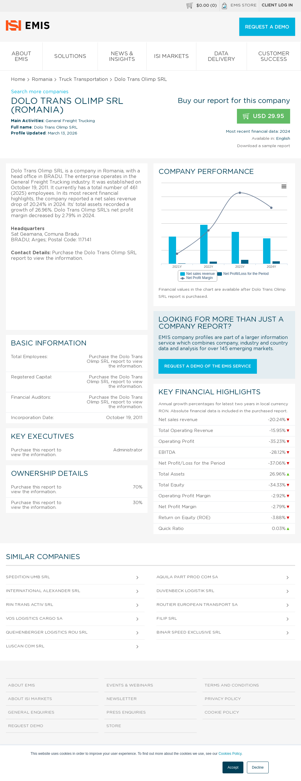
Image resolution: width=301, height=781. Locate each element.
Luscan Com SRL (25, 646)
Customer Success (274, 57)
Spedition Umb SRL (28, 577)
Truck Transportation (83, 79)
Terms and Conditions (232, 685)
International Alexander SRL (43, 591)
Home (18, 79)
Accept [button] (233, 767)
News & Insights (122, 57)
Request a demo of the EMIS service (207, 366)
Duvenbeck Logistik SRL (185, 591)
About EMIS (21, 57)
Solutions (70, 57)
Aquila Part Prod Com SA (187, 577)
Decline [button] (258, 767)
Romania (42, 79)
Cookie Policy (222, 712)
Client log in (277, 5)
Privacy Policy (223, 699)
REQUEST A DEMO (267, 27)
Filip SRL (166, 619)
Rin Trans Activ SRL (29, 605)
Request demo (25, 726)
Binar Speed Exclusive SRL (188, 632)
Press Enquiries (126, 712)
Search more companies (39, 91)
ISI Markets (171, 57)
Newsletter (121, 699)
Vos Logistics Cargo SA (34, 619)
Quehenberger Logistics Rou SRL (47, 632)
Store (113, 726)
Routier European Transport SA (197, 605)
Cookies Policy (229, 754)
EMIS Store (239, 6)
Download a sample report (263, 146)
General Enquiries (31, 712)
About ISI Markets (30, 699)
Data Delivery (221, 57)
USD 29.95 (263, 116)
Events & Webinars (129, 685)
